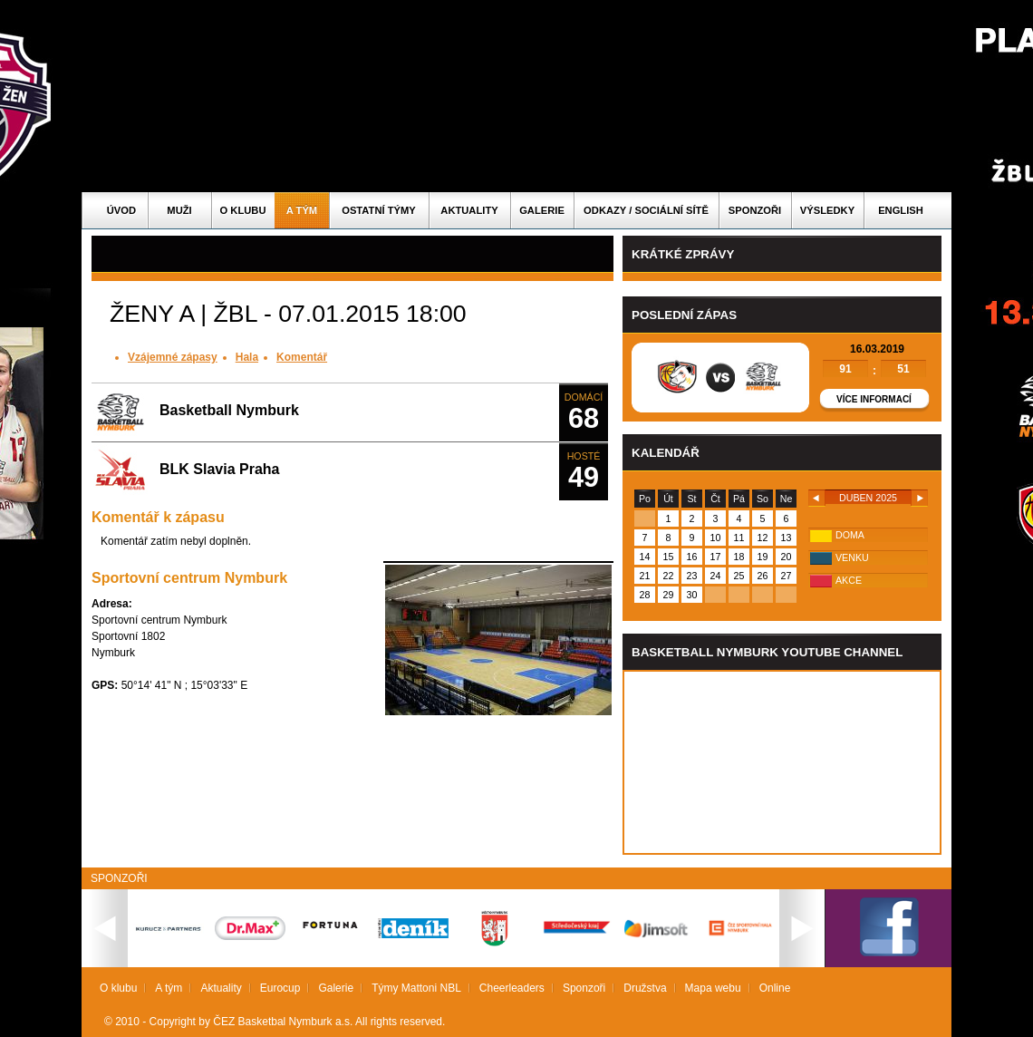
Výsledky (827, 210)
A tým (301, 210)
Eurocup (280, 988)
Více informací (874, 399)
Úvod (121, 210)
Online (775, 988)
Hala (247, 357)
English (900, 210)
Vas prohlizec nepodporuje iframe (782, 762)
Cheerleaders (512, 988)
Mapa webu (713, 988)
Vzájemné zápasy (172, 357)
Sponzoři (755, 210)
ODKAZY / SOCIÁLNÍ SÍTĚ (646, 210)
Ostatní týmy (379, 210)
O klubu (243, 210)
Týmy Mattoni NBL (416, 988)
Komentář (301, 357)
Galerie (542, 210)
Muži (179, 210)
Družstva (644, 988)
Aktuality (468, 210)
